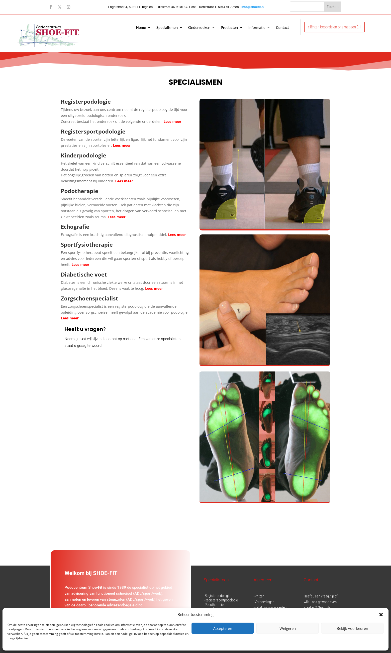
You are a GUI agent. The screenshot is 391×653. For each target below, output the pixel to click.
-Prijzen (259, 596)
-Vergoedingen (264, 602)
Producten (229, 28)
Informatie (257, 28)
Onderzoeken (199, 28)
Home (141, 28)
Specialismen (167, 28)
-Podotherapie (214, 604)
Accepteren (222, 628)
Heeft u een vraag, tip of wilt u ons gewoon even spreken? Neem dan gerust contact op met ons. (321, 607)
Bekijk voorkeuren (352, 628)
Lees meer (122, 145)
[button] (381, 614)
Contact (282, 28)
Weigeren (288, 628)
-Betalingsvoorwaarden (270, 607)
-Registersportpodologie (221, 600)
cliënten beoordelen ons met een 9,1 (334, 27)
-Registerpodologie (217, 595)
